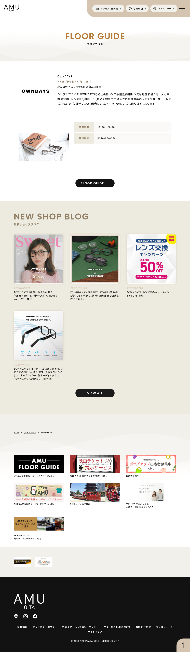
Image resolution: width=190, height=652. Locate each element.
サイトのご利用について (117, 627)
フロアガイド (30, 432)
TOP (16, 432)
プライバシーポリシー (45, 627)
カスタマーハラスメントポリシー (80, 627)
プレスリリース (164, 627)
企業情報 (22, 627)
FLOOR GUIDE (92, 183)
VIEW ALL (95, 399)
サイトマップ (95, 631)
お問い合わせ (143, 627)
